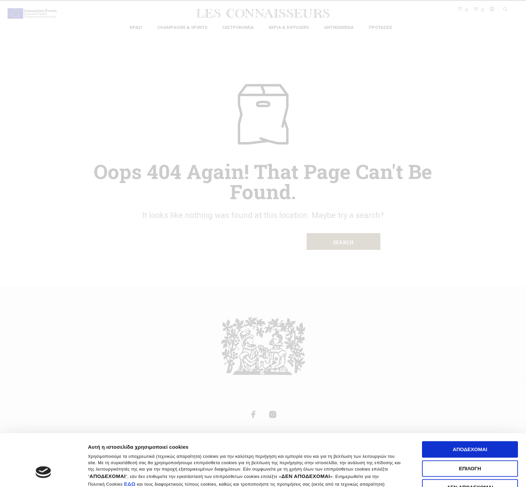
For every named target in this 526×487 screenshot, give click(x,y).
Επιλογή (470, 424)
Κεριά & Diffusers (289, 27)
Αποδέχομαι (470, 405)
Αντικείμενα (339, 27)
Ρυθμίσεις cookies (410, 474)
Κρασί (136, 27)
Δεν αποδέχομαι (470, 443)
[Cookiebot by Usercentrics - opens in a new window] (43, 474)
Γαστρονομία (238, 27)
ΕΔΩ (130, 439)
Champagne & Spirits (182, 27)
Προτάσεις (380, 27)
